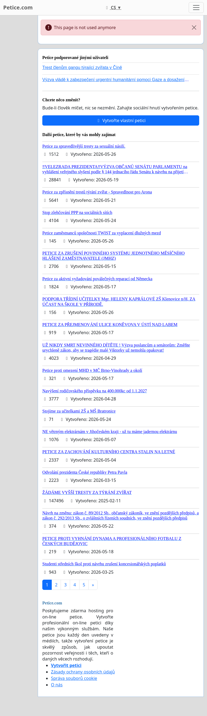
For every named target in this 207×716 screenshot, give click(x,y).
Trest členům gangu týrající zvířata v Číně (82, 67)
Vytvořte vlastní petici (121, 120)
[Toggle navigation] (196, 7)
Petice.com (18, 7)
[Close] (194, 27)
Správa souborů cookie (74, 678)
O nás (57, 685)
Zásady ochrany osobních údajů (83, 672)
